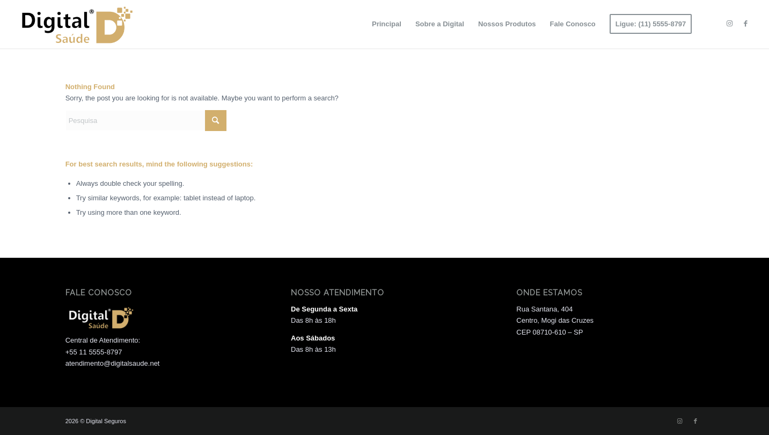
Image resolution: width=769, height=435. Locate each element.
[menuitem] (386, 24)
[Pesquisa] (145, 120)
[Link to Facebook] (745, 24)
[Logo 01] (76, 24)
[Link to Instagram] (729, 24)
